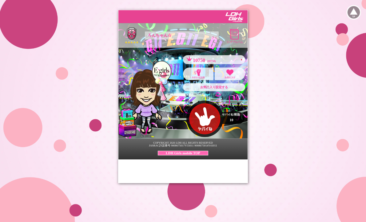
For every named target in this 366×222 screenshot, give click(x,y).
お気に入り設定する (214, 87)
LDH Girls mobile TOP (183, 153)
